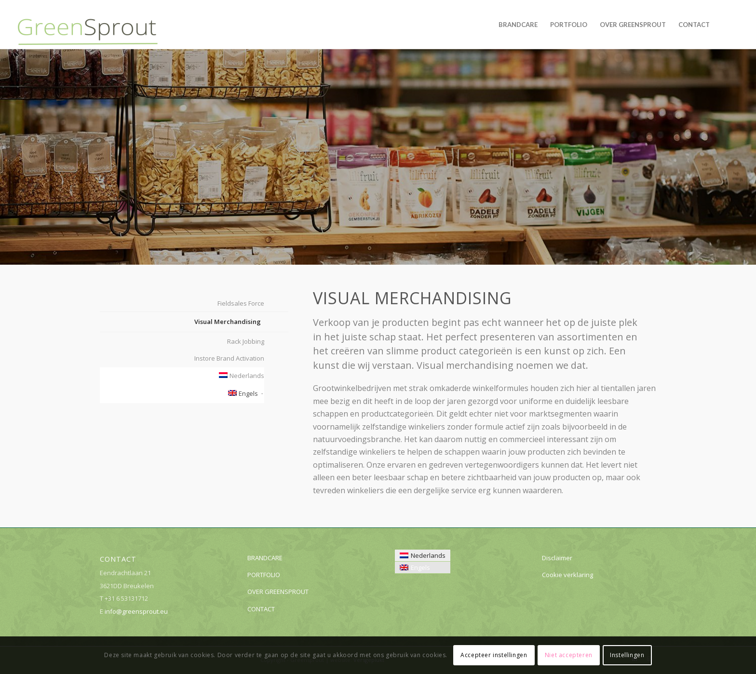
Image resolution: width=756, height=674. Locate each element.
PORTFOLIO (263, 574)
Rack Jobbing (245, 341)
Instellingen (627, 655)
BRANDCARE (265, 557)
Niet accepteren (569, 655)
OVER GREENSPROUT (278, 591)
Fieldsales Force (240, 303)
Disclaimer (557, 557)
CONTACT (261, 609)
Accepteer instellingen (493, 655)
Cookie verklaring (567, 574)
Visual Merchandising (227, 321)
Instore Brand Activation (229, 358)
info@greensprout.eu (136, 611)
